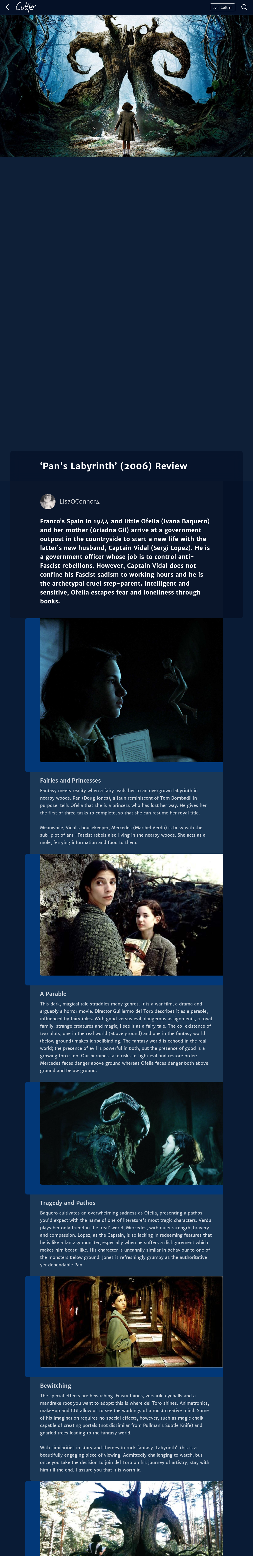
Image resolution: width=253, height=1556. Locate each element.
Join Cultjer (222, 7)
